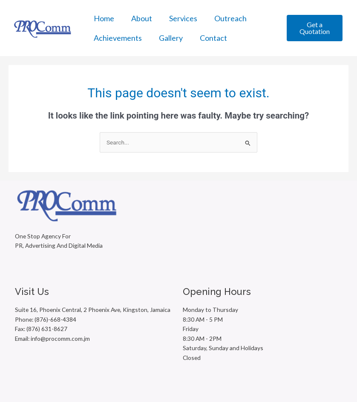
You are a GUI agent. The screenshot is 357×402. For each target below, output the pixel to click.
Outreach (230, 18)
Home (104, 18)
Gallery (171, 37)
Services (183, 18)
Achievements (118, 37)
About (141, 18)
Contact (213, 37)
